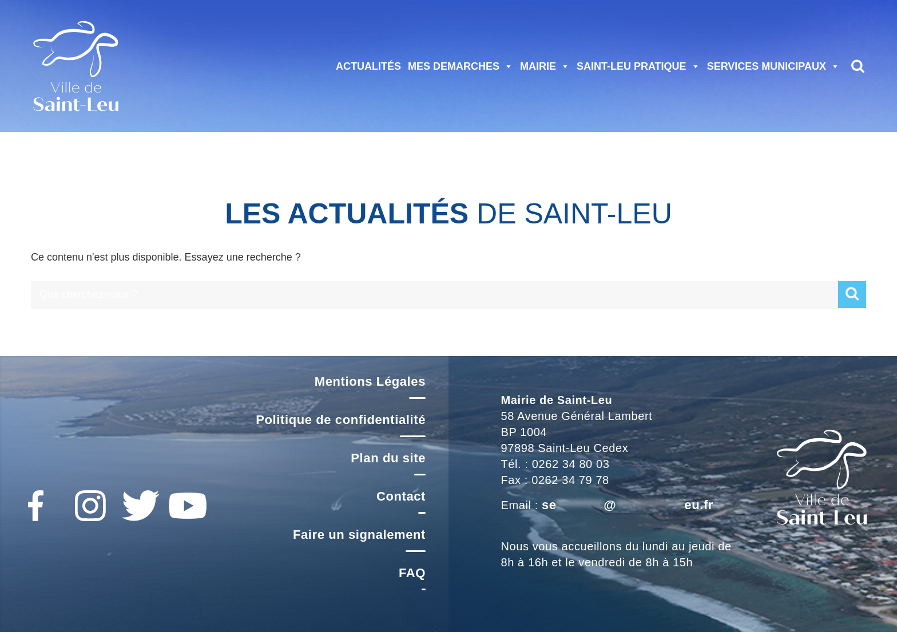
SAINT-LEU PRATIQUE (638, 66)
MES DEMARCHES (460, 66)
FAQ (412, 573)
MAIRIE (545, 66)
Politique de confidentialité (341, 420)
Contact (401, 496)
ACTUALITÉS (368, 66)
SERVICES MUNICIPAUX (773, 66)
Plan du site (388, 458)
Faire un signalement (359, 534)
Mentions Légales (370, 381)
